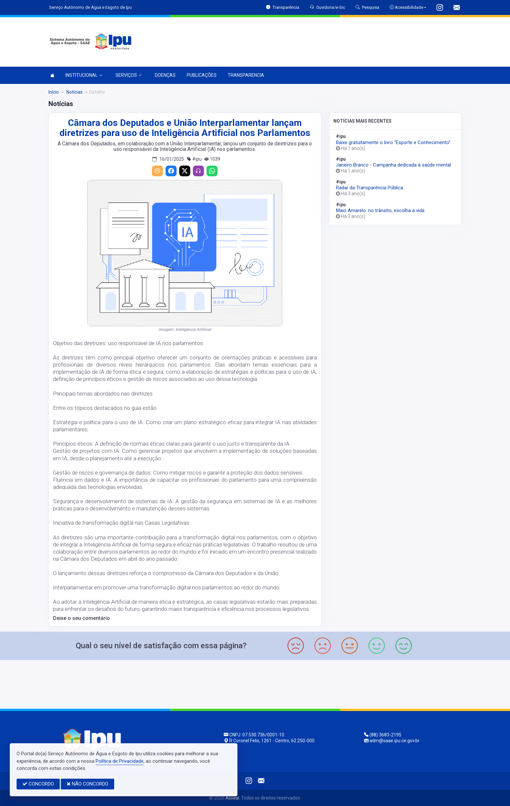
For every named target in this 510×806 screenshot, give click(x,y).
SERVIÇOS (128, 75)
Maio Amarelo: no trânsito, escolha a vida (380, 210)
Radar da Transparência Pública (369, 188)
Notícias (74, 92)
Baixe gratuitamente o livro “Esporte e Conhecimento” (393, 142)
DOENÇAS (165, 75)
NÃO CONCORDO (87, 784)
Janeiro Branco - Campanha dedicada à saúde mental (393, 165)
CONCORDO (38, 784)
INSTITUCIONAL (83, 75)
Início (53, 92)
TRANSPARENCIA (246, 75)
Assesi (232, 797)
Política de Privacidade (119, 761)
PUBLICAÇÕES (202, 75)
